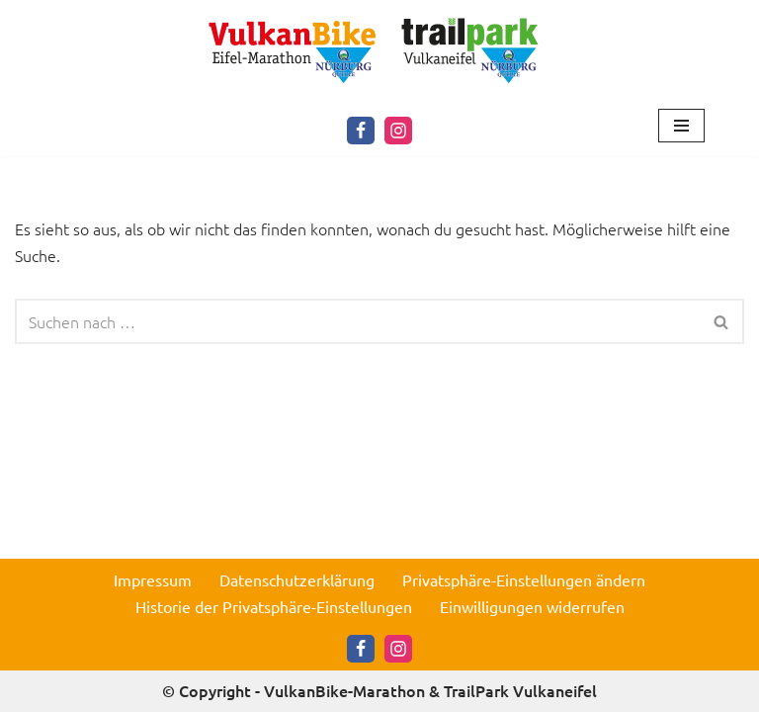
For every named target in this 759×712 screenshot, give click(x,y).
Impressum (153, 579)
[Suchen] (357, 321)
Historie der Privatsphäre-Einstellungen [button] (273, 606)
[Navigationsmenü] (681, 125)
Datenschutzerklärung (297, 579)
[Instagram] (398, 130)
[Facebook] (361, 130)
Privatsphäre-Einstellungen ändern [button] (523, 579)
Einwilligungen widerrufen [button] (532, 606)
